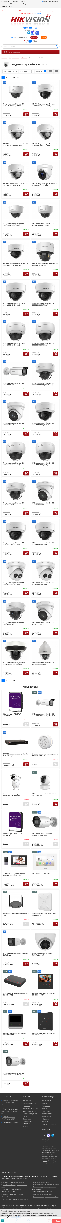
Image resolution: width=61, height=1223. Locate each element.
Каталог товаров (12, 52)
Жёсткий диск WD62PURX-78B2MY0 (12, 715)
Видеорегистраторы (29, 1103)
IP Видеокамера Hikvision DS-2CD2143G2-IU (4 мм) (43, 464)
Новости (11, 6)
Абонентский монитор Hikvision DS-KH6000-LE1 (44, 1034)
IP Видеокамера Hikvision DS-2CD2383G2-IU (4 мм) (43, 583)
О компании (5, 1)
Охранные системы (29, 1111)
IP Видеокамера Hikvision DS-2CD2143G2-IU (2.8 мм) (14, 464)
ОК (2, 1221)
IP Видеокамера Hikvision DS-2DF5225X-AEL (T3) (43, 663)
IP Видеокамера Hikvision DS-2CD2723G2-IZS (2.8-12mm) (43, 384)
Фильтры (39, 71)
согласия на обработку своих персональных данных (49, 1159)
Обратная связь (15, 4)
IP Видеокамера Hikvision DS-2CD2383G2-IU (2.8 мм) (14, 583)
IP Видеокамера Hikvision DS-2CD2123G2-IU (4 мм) (43, 344)
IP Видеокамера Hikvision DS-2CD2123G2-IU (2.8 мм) (14, 344)
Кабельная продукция (30, 1108)
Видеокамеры (27, 1100)
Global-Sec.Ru (45, 1176)
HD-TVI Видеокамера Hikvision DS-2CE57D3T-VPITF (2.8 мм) (45, 105)
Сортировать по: (9, 71)
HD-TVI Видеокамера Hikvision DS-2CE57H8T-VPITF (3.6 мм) (45, 144)
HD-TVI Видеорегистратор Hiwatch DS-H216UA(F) (16, 754)
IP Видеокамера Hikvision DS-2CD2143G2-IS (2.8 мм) (43, 424)
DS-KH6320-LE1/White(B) (41, 874)
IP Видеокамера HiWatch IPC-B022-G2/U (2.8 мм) (43, 834)
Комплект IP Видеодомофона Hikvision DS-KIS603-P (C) (14, 874)
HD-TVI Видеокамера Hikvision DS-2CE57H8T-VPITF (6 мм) (15, 184)
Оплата (22, 1)
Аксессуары (27, 1119)
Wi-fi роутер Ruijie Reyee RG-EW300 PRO (16, 914)
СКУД (25, 1116)
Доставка (14, 1)
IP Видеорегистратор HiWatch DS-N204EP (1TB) (15, 994)
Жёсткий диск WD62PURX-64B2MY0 (12, 834)
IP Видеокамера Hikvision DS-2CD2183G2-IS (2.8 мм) (14, 543)
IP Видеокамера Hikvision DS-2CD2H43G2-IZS (43, 504)
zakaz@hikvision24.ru (20, 37)
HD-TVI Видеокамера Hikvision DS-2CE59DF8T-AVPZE (45, 264)
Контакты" (38, 13)
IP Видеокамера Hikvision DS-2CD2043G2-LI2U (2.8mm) (14, 1074)
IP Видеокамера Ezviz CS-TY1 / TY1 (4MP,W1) (43, 794)
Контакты (5, 4)
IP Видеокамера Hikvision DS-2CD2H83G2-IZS (43, 623)
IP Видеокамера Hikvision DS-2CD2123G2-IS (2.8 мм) (14, 304)
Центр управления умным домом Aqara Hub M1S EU (45, 754)
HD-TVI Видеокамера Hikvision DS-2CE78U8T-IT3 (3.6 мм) (45, 184)
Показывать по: (25, 71)
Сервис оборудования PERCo (42, 1191)
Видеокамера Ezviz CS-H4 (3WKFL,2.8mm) (42, 954)
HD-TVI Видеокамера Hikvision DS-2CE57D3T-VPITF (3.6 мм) (15, 264)
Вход (44, 1)
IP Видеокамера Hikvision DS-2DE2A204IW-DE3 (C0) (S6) (14, 663)
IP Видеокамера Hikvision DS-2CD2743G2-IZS (14, 504)
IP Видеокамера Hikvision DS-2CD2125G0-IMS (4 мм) (14, 224)
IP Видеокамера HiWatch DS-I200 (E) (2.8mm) (15, 954)
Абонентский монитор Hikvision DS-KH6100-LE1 (14, 1034)
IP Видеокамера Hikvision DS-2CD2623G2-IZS (14, 384)
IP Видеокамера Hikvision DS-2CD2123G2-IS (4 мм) (43, 304)
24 (14, 77)
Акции (44, 37)
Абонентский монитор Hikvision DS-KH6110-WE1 (44, 994)
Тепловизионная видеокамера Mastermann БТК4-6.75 (14, 794)
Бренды (4, 6)
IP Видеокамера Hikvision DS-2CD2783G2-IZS (14, 623)
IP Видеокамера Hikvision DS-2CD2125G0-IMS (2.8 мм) (14, 105)
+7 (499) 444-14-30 (29, 28)
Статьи (45, 1121)
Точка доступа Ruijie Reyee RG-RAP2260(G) (43, 914)
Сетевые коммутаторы (30, 1113)
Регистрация (53, 1)
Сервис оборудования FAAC (42, 1194)
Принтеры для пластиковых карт (13, 1182)
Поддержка (26, 4)
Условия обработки (16, 1217)
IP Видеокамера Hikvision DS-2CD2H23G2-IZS (14, 424)
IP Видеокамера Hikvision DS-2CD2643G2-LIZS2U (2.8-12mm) (43, 715)
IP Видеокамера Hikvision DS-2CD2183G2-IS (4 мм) (43, 543)
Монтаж (34, 37)
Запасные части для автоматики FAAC (45, 1197)
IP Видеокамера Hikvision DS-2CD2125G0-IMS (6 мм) (43, 224)
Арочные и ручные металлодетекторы (15, 1199)
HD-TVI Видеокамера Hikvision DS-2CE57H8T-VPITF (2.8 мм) (15, 144)
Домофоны (26, 1106)
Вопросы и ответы (49, 1124)
